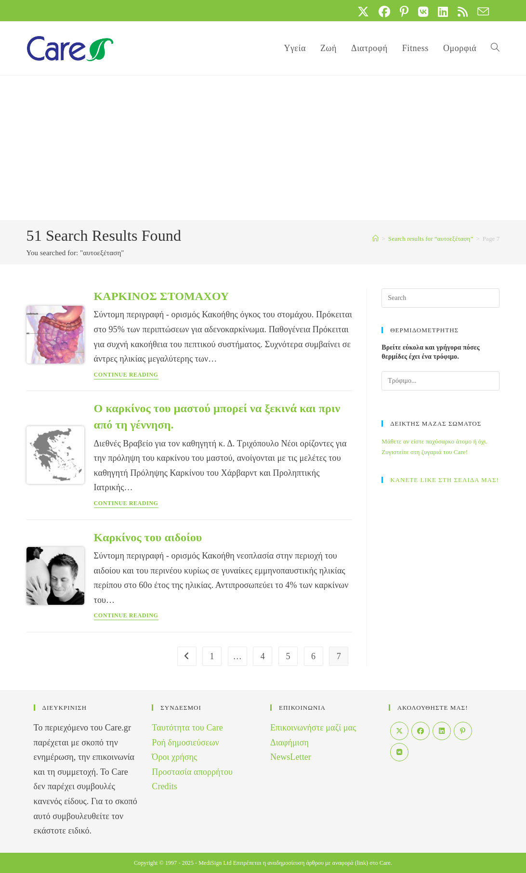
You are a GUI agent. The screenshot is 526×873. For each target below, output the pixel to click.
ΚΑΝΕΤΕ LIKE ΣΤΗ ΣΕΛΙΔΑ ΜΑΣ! (444, 479)
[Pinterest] (463, 731)
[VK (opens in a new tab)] (423, 11)
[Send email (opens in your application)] (481, 11)
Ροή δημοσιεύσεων (185, 742)
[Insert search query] (440, 298)
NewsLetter (290, 757)
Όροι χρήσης (174, 757)
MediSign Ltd (214, 863)
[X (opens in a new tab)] (363, 11)
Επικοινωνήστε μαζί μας (313, 727)
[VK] (399, 752)
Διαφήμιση (289, 742)
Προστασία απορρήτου (192, 772)
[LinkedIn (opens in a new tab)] (443, 11)
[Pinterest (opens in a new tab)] (404, 11)
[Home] (375, 238)
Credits (164, 786)
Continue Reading (126, 375)
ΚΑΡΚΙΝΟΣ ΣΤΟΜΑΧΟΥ (161, 296)
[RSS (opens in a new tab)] (463, 11)
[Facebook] (420, 731)
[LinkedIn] (442, 731)
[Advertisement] (263, 147)
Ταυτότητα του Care (187, 727)
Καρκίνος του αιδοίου (148, 537)
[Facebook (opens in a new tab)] (384, 11)
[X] (399, 731)
